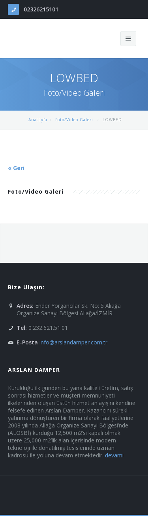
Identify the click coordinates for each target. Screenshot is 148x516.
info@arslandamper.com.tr (73, 342)
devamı (114, 455)
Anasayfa (37, 119)
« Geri (16, 168)
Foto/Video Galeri (75, 119)
